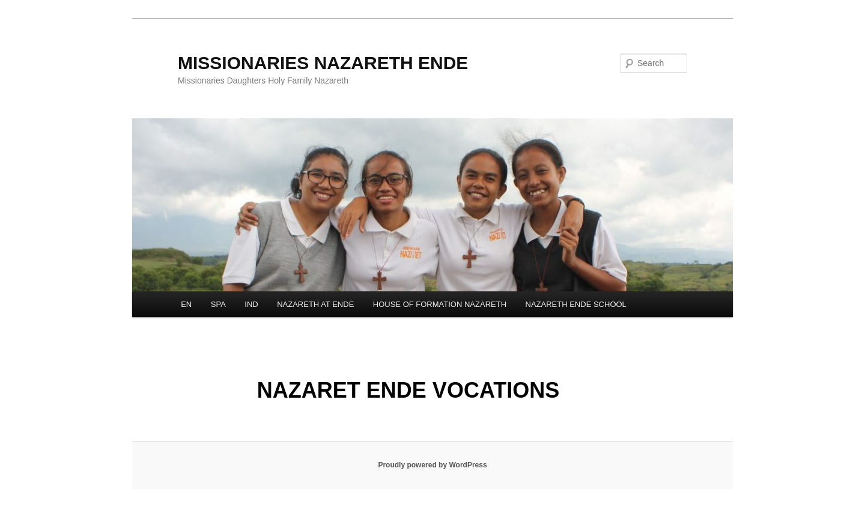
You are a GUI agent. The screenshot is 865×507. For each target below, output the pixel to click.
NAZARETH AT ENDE (315, 304)
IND (251, 304)
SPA (218, 304)
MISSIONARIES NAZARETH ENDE (323, 63)
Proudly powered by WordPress (432, 465)
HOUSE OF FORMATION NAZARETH (439, 304)
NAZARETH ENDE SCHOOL (576, 304)
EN (186, 304)
